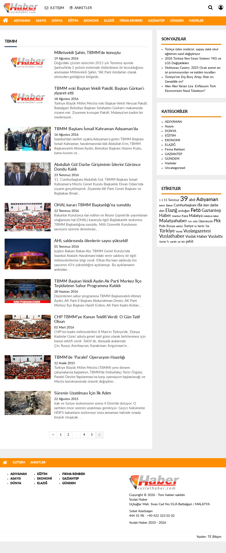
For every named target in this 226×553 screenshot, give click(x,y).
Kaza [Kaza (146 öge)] (185, 216)
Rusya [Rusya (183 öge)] (171, 226)
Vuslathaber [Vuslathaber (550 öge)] (171, 236)
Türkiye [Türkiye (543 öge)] (167, 230)
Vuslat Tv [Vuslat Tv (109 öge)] (164, 241)
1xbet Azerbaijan (141, 511)
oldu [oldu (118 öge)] (195, 221)
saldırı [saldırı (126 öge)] (179, 226)
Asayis (41, 20)
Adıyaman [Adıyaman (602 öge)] (207, 199)
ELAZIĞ (109, 20)
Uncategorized (175, 168)
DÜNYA (57, 20)
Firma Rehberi (131, 20)
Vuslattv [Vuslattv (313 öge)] (215, 236)
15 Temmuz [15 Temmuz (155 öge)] (171, 200)
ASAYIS (15, 478)
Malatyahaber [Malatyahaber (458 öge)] (173, 221)
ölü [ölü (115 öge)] (183, 241)
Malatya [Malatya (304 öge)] (195, 216)
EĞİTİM (73, 20)
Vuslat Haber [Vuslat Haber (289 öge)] (196, 236)
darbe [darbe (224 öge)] (214, 205)
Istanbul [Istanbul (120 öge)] (176, 216)
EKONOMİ (91, 20)
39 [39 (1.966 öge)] (184, 198)
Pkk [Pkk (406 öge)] (217, 221)
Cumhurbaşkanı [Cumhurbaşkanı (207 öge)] (185, 205)
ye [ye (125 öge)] (179, 241)
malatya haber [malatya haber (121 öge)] (211, 216)
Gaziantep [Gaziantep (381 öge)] (211, 210)
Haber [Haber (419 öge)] (165, 215)
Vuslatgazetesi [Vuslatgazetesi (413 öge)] (197, 231)
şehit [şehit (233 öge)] (189, 241)
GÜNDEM (177, 20)
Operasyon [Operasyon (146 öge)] (206, 221)
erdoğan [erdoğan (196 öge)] (184, 211)
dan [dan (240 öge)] (206, 205)
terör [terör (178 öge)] (201, 226)
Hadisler (196, 20)
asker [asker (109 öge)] (162, 205)
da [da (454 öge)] (199, 205)
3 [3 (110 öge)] (162, 200)
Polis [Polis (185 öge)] (162, 226)
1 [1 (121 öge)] (160, 200)
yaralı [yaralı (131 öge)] (173, 241)
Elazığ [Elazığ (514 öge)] (171, 210)
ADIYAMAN (22, 20)
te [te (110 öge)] (195, 226)
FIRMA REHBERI (73, 474)
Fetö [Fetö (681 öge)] (196, 210)
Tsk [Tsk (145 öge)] (207, 226)
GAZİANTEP (156, 20)
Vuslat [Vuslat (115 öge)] (179, 231)
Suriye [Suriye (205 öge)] (188, 226)
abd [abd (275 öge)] (192, 200)
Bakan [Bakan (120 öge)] (169, 205)
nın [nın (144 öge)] (190, 221)
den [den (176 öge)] (161, 211)
